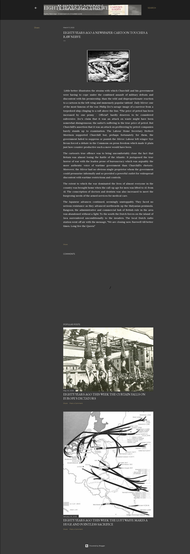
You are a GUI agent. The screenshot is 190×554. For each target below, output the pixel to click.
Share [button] (36, 28)
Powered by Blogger (95, 545)
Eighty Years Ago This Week (79, 8)
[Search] (152, 8)
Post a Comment (76, 403)
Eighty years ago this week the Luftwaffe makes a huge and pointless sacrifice (105, 522)
